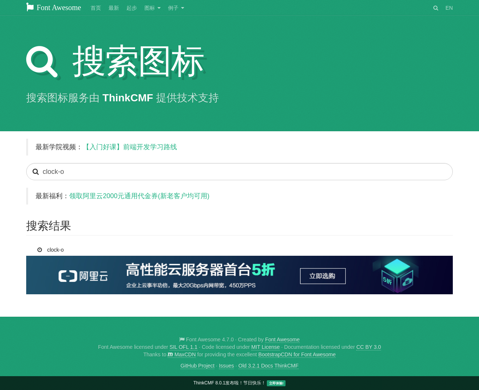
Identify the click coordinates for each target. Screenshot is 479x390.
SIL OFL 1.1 (183, 347)
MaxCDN (182, 354)
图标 (149, 8)
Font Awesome (53, 7)
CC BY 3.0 (368, 347)
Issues (226, 366)
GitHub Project (197, 366)
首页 (96, 8)
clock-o (51, 248)
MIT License (265, 347)
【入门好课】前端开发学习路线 (130, 147)
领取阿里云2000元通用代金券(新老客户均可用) (139, 196)
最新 (114, 8)
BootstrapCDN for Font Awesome (297, 354)
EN (449, 8)
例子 (173, 8)
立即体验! (276, 383)
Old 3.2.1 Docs (255, 366)
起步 (131, 8)
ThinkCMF (128, 98)
